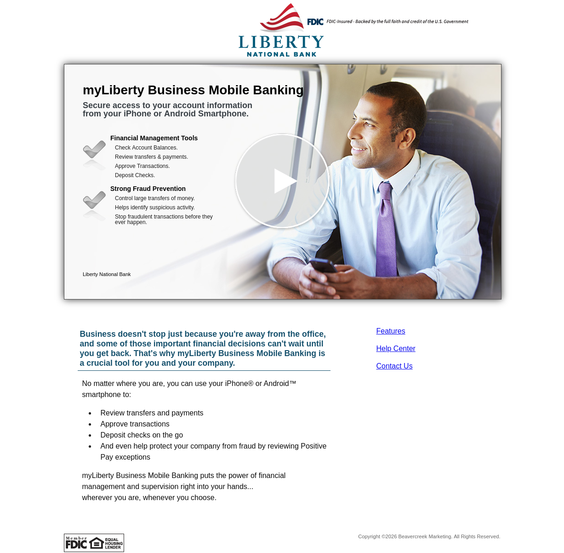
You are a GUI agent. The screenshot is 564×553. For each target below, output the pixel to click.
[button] (282, 181)
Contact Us (394, 366)
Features (390, 331)
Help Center (396, 348)
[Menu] (487, 18)
